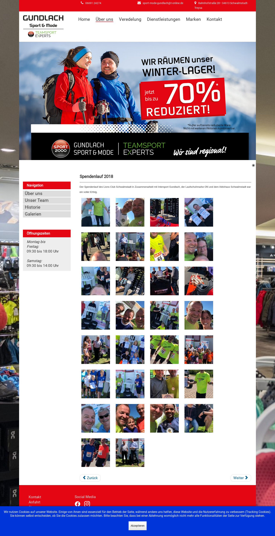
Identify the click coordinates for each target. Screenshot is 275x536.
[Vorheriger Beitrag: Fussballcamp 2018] (90, 478)
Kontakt (214, 19)
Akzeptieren (138, 525)
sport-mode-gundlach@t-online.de (163, 3)
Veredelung (130, 19)
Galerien (33, 214)
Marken (193, 19)
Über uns (104, 19)
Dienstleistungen (163, 19)
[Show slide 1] (253, 165)
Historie (32, 207)
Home (84, 19)
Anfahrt (34, 502)
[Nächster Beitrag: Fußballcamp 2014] (241, 478)
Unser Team (37, 200)
